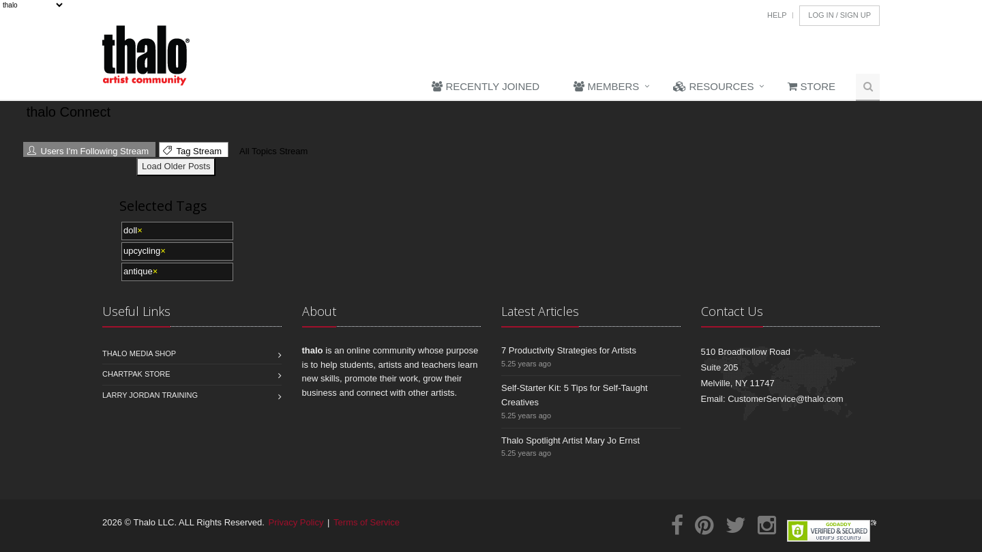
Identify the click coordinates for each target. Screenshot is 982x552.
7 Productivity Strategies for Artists (568, 350)
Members (606, 86)
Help (777, 15)
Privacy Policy (296, 522)
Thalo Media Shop (139, 353)
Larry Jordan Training (150, 395)
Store (811, 86)
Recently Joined (485, 86)
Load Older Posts (176, 166)
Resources (713, 86)
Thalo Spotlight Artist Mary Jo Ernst (570, 440)
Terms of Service (366, 522)
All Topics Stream (271, 151)
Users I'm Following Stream (88, 151)
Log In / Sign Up (839, 15)
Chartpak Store (136, 374)
